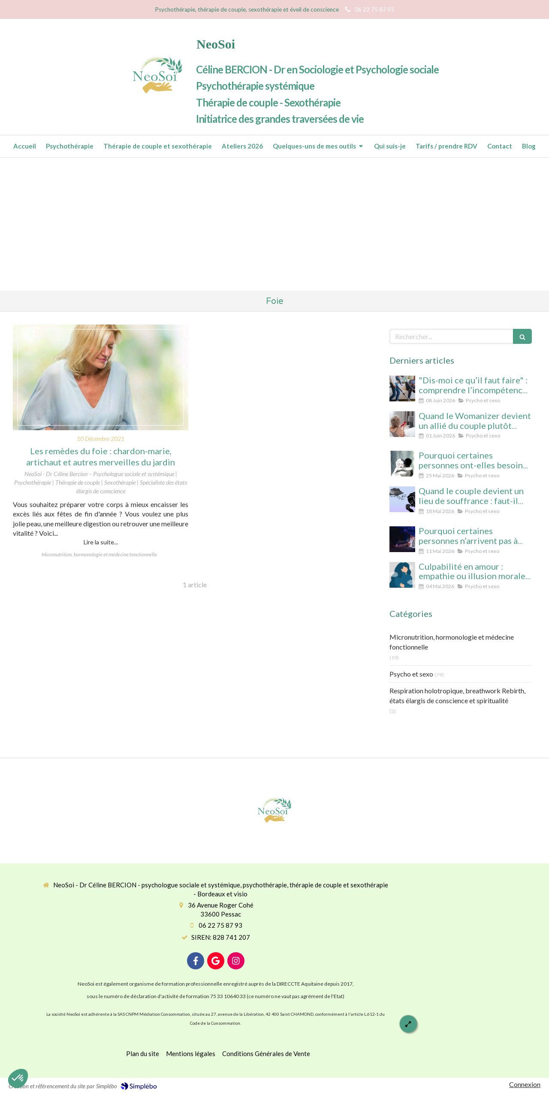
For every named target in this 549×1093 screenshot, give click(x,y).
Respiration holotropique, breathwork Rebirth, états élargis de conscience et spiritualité (457, 695)
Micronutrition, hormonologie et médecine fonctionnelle (451, 642)
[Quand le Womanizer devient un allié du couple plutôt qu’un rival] (402, 424)
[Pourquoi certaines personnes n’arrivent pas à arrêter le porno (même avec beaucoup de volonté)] (402, 539)
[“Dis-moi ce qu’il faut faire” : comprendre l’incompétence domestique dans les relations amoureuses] (402, 388)
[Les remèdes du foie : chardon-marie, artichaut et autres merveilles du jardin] (100, 377)
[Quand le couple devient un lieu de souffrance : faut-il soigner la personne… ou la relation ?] (402, 499)
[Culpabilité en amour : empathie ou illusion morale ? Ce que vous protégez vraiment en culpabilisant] (402, 575)
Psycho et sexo (411, 674)
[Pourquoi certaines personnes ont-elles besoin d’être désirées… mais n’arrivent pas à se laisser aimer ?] (402, 464)
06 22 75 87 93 (220, 925)
